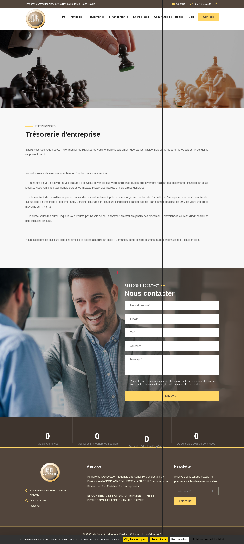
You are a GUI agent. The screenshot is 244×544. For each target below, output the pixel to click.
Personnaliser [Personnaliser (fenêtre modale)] (179, 539)
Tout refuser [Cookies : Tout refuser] (159, 539)
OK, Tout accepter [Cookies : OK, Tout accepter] (135, 539)
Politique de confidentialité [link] (208, 539)
